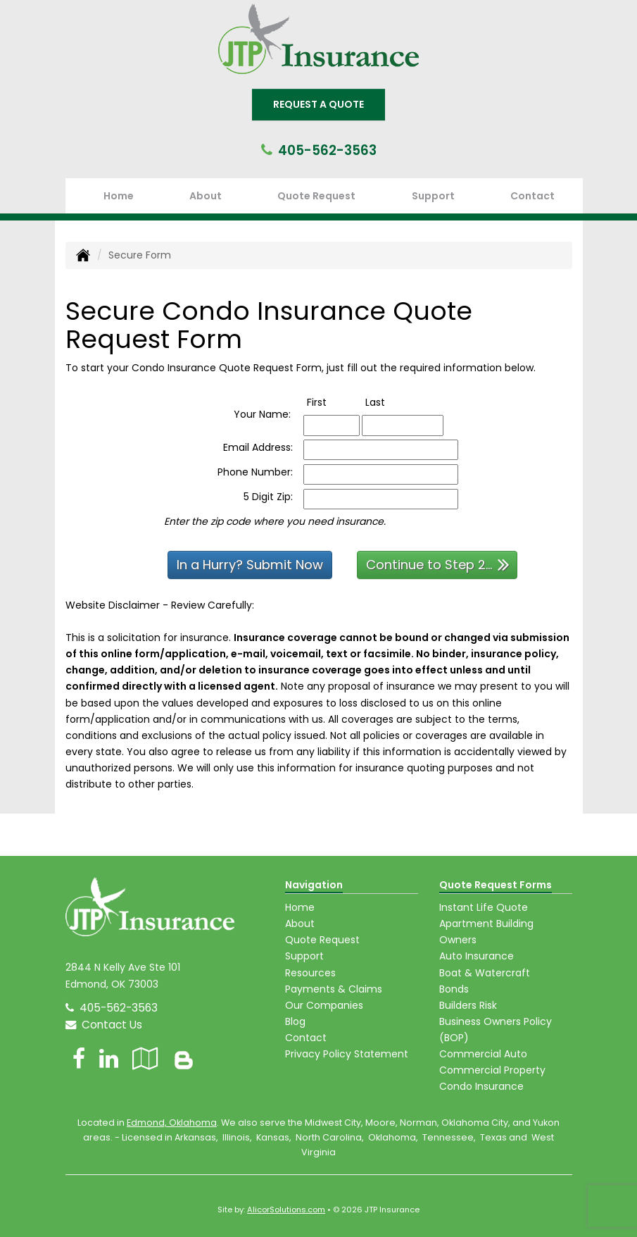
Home (118, 196)
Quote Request (322, 940)
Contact (532, 196)
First (331, 401)
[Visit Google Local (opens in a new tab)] (145, 1058)
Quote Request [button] (316, 196)
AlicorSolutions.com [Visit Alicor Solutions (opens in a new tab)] (286, 1209)
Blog (295, 1021)
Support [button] (433, 196)
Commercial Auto (483, 1054)
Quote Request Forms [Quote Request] (495, 885)
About (205, 196)
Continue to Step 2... (438, 564)
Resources (310, 973)
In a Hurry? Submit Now (250, 564)
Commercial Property (492, 1070)
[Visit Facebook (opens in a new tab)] (78, 1058)
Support (304, 956)
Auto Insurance (476, 956)
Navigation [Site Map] (314, 885)
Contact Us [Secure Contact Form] (103, 1024)
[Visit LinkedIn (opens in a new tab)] (108, 1058)
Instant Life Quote (483, 907)
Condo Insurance (481, 1086)
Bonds (454, 989)
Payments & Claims (333, 989)
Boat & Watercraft (484, 973)
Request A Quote (318, 104)
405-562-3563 (327, 150)
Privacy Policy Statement (346, 1054)
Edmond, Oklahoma (172, 1123)
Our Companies (324, 1005)
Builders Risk (468, 1005)
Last (389, 401)
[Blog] (183, 1058)
